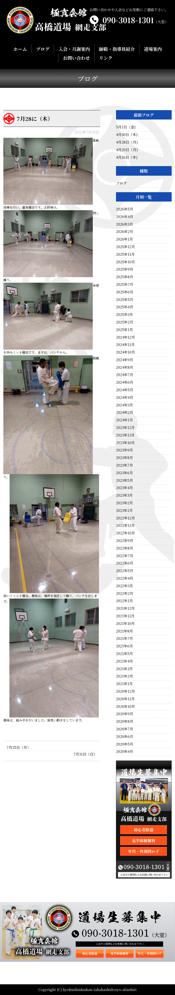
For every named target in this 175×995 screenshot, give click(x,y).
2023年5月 (124, 480)
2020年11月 (125, 698)
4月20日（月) (127, 149)
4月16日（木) (127, 157)
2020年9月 (124, 713)
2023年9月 (124, 450)
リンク (105, 58)
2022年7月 (124, 555)
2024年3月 (124, 405)
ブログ (42, 49)
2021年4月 (124, 661)
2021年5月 (124, 653)
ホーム (20, 49)
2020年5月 (124, 744)
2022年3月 (124, 585)
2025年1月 (124, 329)
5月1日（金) (126, 127)
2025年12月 (125, 246)
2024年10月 (125, 352)
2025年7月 (124, 284)
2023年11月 (125, 435)
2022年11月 (125, 525)
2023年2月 (124, 502)
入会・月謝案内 (74, 49)
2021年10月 (125, 623)
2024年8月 (124, 367)
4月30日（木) (127, 134)
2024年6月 (124, 382)
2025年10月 (125, 261)
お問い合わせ (76, 58)
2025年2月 (124, 322)
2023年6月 (124, 472)
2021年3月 (124, 668)
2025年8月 (124, 276)
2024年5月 (124, 389)
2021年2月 (124, 676)
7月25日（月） (19, 747)
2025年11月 (125, 254)
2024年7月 (124, 374)
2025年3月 (124, 314)
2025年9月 (124, 269)
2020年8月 (124, 721)
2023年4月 (124, 487)
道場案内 (153, 49)
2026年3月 (124, 224)
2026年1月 (124, 239)
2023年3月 (124, 495)
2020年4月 (124, 751)
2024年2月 (124, 412)
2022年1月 (124, 600)
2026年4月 (124, 216)
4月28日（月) (127, 142)
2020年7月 (124, 728)
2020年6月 (124, 736)
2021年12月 (125, 608)
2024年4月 (124, 397)
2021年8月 (124, 631)
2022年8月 (124, 548)
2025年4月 (124, 306)
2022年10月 (125, 533)
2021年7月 (124, 638)
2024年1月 (124, 419)
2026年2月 (124, 231)
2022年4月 (124, 578)
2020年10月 (125, 706)
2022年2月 (124, 593)
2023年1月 (124, 510)
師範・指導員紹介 (117, 49)
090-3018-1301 (135, 19)
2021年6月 (124, 646)
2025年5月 (124, 299)
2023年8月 (124, 457)
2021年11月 (125, 615)
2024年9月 (124, 359)
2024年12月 (125, 337)
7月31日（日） (85, 754)
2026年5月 (124, 209)
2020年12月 (125, 691)
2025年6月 (124, 292)
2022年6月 (124, 563)
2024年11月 (125, 344)
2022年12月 (125, 518)
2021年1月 (124, 683)
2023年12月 (125, 427)
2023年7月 (124, 465)
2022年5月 (124, 570)
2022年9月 (124, 540)
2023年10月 (125, 442)
